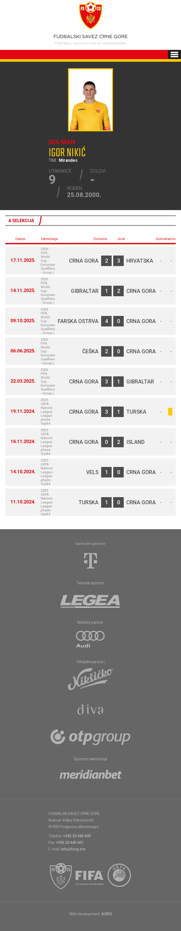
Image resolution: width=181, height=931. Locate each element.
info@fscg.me (73, 849)
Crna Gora (84, 261)
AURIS (106, 914)
